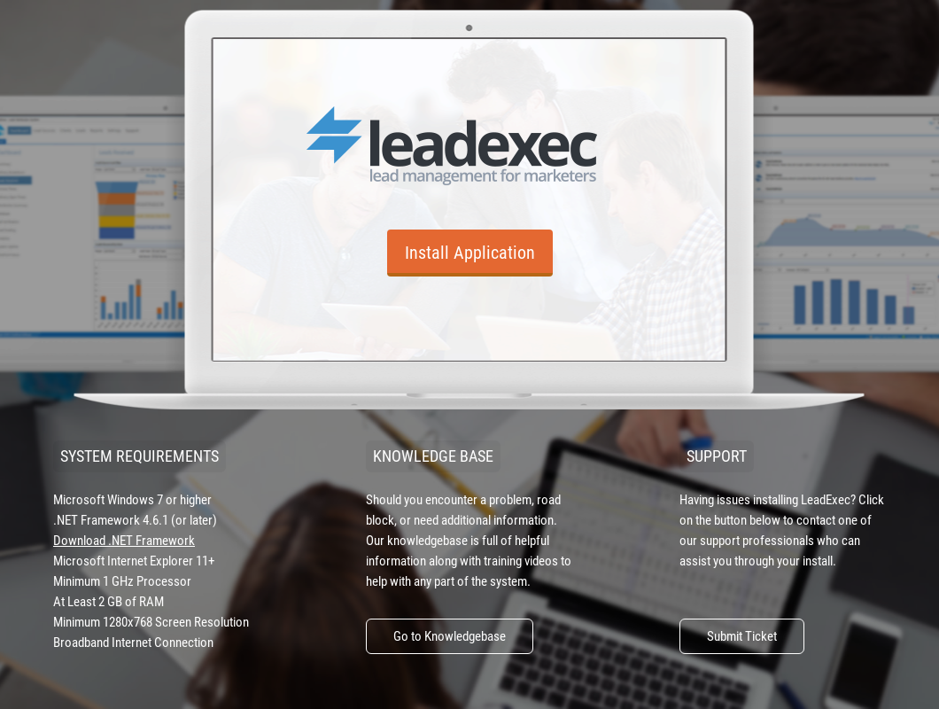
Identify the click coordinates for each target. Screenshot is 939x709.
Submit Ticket (742, 636)
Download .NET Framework (124, 541)
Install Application (470, 252)
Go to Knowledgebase (449, 636)
